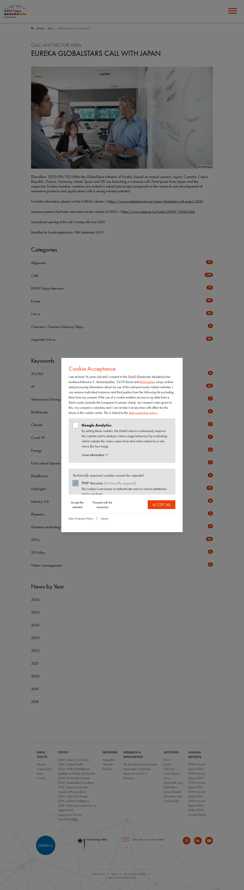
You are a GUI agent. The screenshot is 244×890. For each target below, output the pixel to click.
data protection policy (143, 413)
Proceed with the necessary (102, 504)
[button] (126, 455)
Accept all (161, 504)
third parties (147, 382)
